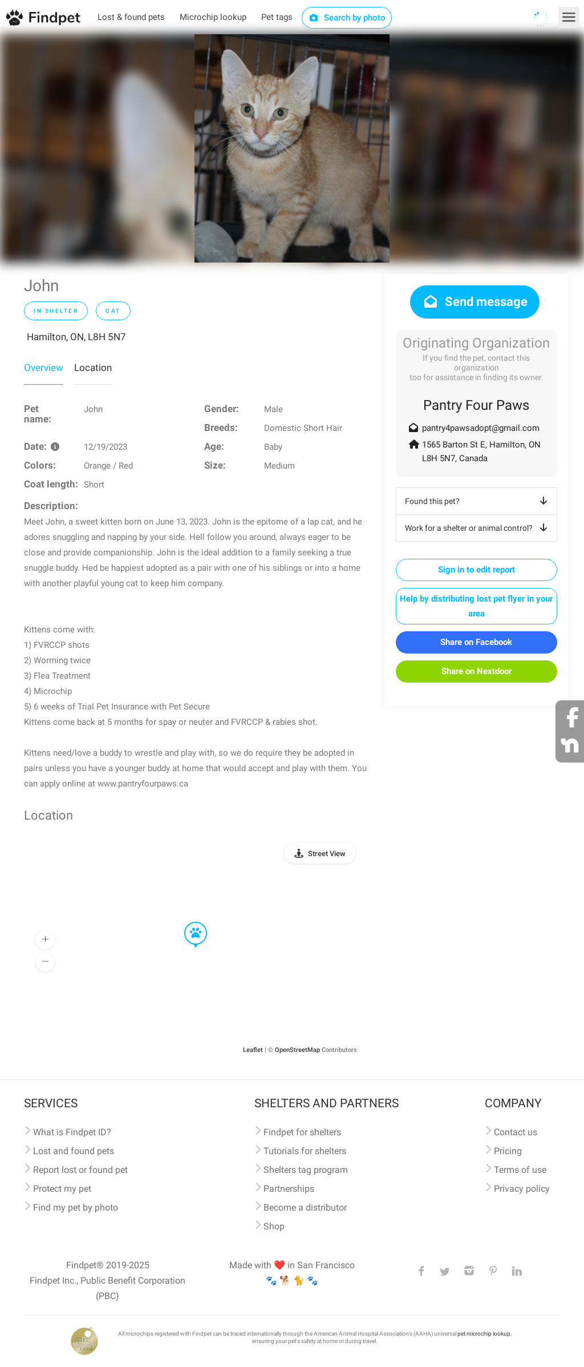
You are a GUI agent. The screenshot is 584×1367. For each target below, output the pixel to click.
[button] (187, 922)
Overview (43, 367)
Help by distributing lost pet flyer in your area (476, 606)
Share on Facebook (476, 642)
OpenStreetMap (297, 1050)
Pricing (508, 1151)
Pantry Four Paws (476, 405)
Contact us (515, 1132)
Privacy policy (522, 1188)
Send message (475, 302)
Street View (327, 853)
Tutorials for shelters (304, 1151)
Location (93, 367)
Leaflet (253, 1050)
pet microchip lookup (483, 1333)
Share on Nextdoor (476, 671)
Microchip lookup (213, 17)
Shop (274, 1226)
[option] (292, 148)
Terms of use (520, 1169)
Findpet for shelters (302, 1132)
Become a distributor (305, 1207)
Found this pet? (478, 501)
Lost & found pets (131, 17)
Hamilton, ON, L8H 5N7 (76, 336)
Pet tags (277, 17)
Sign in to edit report (476, 569)
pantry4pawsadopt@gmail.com (481, 428)
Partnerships (288, 1188)
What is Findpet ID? (72, 1132)
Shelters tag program (305, 1169)
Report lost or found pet (80, 1169)
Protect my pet (62, 1188)
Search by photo (347, 18)
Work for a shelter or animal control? (478, 528)
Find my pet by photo (75, 1207)
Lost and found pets (73, 1151)
